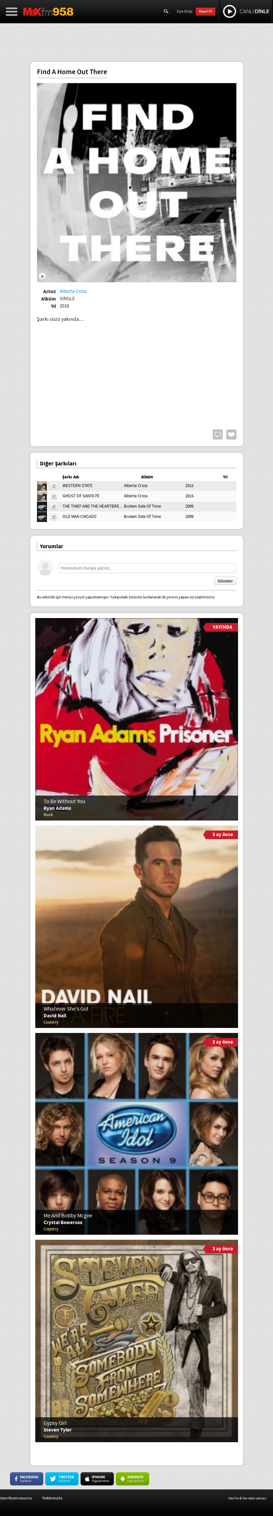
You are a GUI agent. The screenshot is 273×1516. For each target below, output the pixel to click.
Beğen (231, 435)
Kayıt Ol (205, 11)
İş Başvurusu (39, 1498)
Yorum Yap (218, 435)
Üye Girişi (184, 11)
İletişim (13, 1498)
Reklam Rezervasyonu (79, 1498)
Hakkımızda (118, 1498)
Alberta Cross (73, 291)
